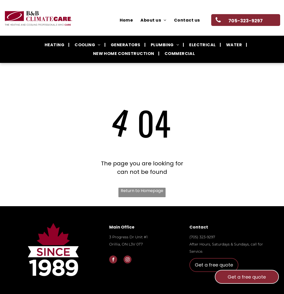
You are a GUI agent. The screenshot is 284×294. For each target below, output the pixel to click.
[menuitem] (126, 20)
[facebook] (113, 260)
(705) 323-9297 (202, 237)
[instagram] (127, 260)
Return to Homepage (142, 191)
